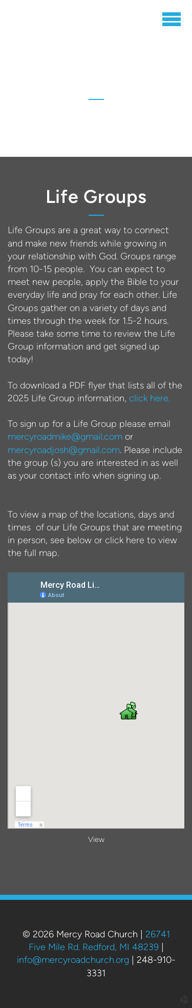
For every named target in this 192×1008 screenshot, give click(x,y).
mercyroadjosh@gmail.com (64, 450)
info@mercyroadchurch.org (73, 959)
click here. (149, 398)
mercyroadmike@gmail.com (65, 436)
